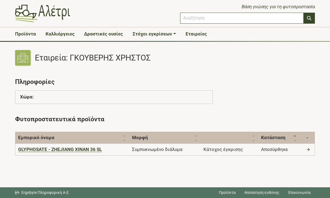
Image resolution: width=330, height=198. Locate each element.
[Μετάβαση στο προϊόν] (309, 149)
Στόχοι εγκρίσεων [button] (152, 34)
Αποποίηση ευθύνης (261, 192)
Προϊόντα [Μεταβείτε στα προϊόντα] (227, 192)
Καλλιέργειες (60, 34)
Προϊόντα (25, 34)
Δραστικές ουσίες (103, 34)
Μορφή (141, 137)
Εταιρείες (196, 34)
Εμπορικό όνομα (36, 137)
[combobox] (242, 18)
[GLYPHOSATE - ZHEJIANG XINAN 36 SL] (60, 149)
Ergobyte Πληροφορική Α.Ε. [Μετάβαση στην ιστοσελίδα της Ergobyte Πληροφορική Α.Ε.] (45, 192)
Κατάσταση (276, 137)
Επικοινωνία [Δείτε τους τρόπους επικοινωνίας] (299, 192)
